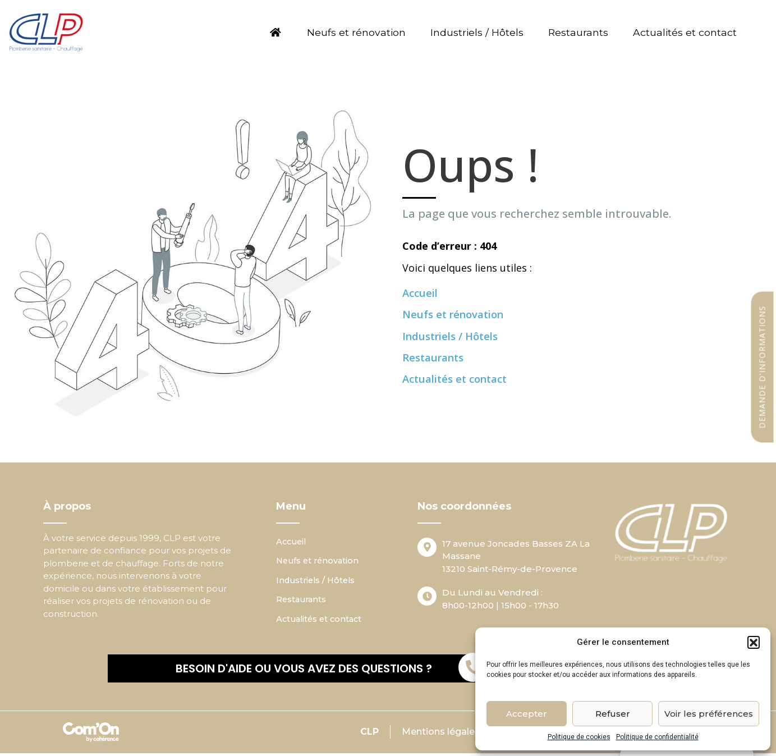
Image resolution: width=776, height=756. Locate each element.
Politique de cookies (579, 737)
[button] (753, 642)
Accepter (526, 713)
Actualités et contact (689, 32)
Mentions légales (439, 734)
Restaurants (578, 32)
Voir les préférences (708, 713)
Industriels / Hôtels (473, 32)
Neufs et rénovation (347, 32)
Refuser (612, 713)
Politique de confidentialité (657, 737)
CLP (367, 734)
